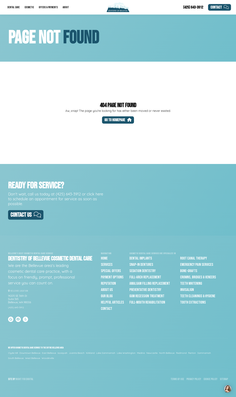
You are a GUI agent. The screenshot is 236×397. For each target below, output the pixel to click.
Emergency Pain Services (196, 264)
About (66, 7)
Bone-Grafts (188, 271)
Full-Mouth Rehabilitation (147, 302)
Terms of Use (177, 379)
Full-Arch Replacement (145, 277)
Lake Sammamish (105, 352)
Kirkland (90, 352)
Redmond (181, 352)
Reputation (108, 283)
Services (107, 264)
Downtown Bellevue (30, 352)
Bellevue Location (18, 291)
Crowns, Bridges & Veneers (198, 277)
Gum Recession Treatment (146, 296)
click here (95, 194)
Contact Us (25, 215)
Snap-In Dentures (141, 264)
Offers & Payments (48, 7)
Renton (192, 352)
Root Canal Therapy (193, 258)
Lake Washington (126, 352)
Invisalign (187, 289)
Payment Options (112, 277)
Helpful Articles (112, 302)
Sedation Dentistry (142, 271)
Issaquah (62, 352)
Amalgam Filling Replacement (149, 283)
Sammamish (204, 352)
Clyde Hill (13, 352)
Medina (141, 352)
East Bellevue (49, 352)
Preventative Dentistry (145, 289)
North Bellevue (166, 352)
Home (104, 258)
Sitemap (224, 379)
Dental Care (13, 7)
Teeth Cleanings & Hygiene (197, 296)
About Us (107, 289)
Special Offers (111, 271)
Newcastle (152, 352)
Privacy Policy (193, 379)
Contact (219, 7)
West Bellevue (32, 358)
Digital (29, 379)
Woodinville (48, 358)
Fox (24, 379)
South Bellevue (16, 358)
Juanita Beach (76, 352)
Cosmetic (29, 7)
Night (19, 379)
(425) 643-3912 (193, 7)
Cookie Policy (210, 379)
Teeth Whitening (191, 283)
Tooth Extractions (193, 302)
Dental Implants (140, 258)
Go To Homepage (118, 120)
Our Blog (107, 296)
